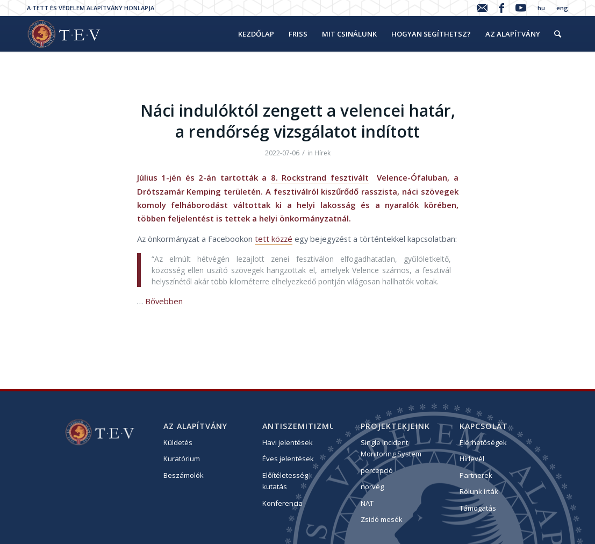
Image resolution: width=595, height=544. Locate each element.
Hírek (322, 153)
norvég (372, 486)
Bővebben (164, 301)
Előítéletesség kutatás (285, 480)
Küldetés (177, 442)
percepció (377, 470)
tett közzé (273, 238)
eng (562, 8)
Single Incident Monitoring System (391, 448)
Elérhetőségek (483, 442)
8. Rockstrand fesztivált (320, 177)
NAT (367, 503)
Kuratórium (181, 458)
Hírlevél (472, 458)
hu (541, 8)
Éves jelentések (288, 458)
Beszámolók (183, 475)
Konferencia (282, 503)
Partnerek (476, 475)
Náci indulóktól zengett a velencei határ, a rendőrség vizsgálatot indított (297, 120)
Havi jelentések (287, 442)
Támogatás (478, 508)
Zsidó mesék (382, 519)
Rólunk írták (479, 491)
